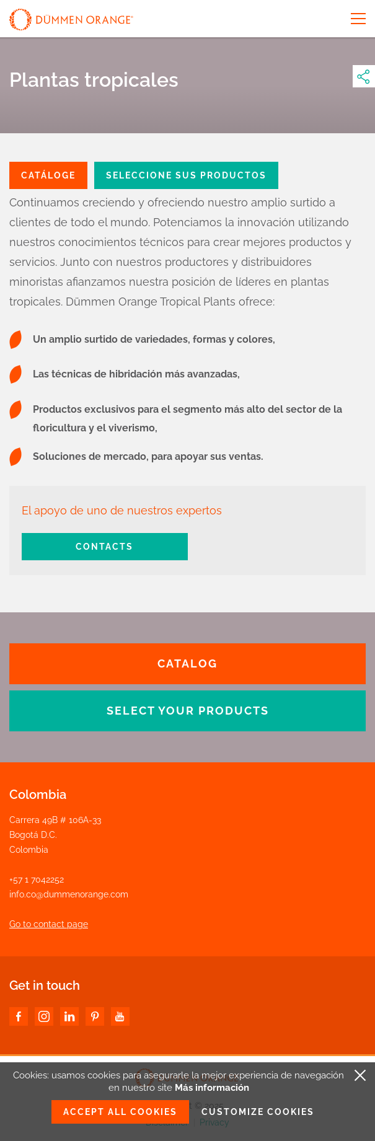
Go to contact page (48, 924)
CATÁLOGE (48, 175)
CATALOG (187, 663)
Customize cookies (257, 1112)
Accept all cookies (120, 1112)
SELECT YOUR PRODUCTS (188, 710)
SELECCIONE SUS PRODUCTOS (186, 175)
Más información (212, 1087)
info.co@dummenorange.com (68, 894)
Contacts (104, 547)
